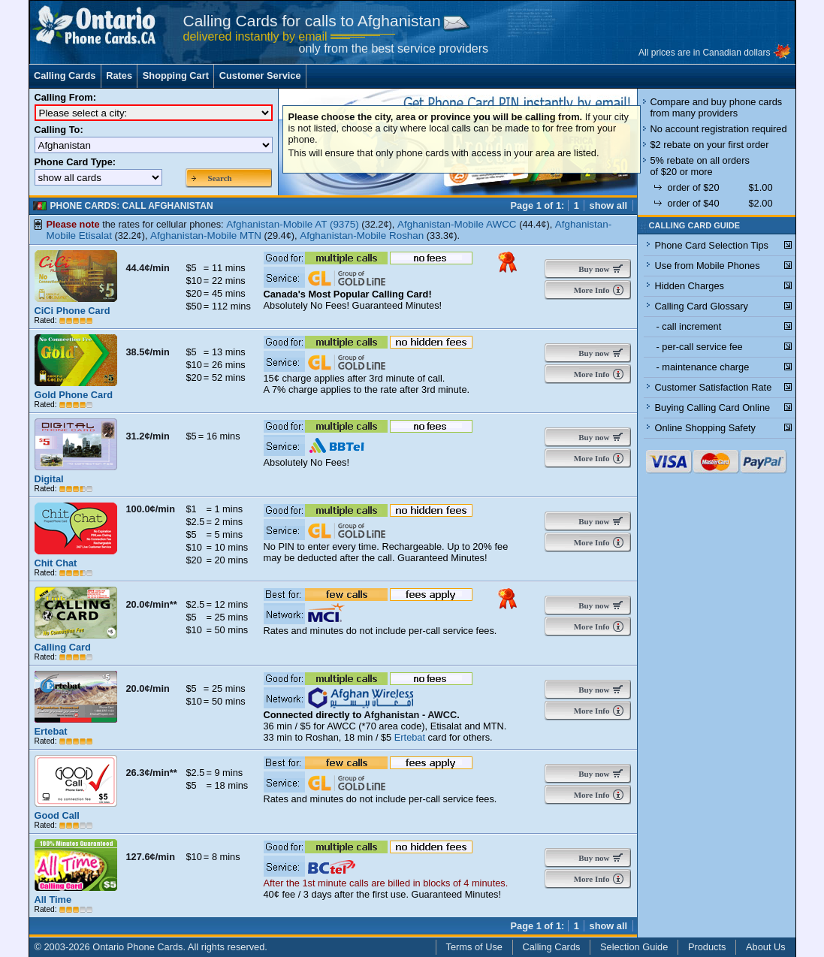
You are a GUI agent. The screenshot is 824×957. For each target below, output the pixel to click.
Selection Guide (634, 946)
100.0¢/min (150, 509)
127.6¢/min (150, 856)
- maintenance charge (703, 367)
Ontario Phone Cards (137, 946)
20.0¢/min (148, 688)
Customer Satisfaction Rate (713, 387)
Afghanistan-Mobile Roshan (362, 235)
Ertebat (409, 737)
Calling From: (65, 97)
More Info (591, 289)
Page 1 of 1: (537, 205)
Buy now (591, 268)
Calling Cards (65, 75)
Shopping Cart (176, 75)
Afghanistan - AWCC (410, 714)
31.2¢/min (148, 436)
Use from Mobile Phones (707, 265)
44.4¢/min (148, 267)
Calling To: (59, 129)
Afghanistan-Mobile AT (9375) (292, 224)
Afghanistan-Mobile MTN (205, 235)
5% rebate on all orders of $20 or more (700, 166)
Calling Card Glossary (701, 306)
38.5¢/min (148, 352)
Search (220, 178)
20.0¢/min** (151, 604)
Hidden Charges (689, 285)
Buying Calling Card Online (713, 407)
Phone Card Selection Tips (712, 245)
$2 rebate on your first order (709, 144)
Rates (119, 75)
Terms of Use (474, 946)
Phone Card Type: (75, 162)
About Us (766, 946)
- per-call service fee (699, 346)
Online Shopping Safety (705, 427)
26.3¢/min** (151, 772)
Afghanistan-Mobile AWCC (457, 224)
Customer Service (260, 75)
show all (609, 205)
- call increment (689, 326)
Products (707, 946)
